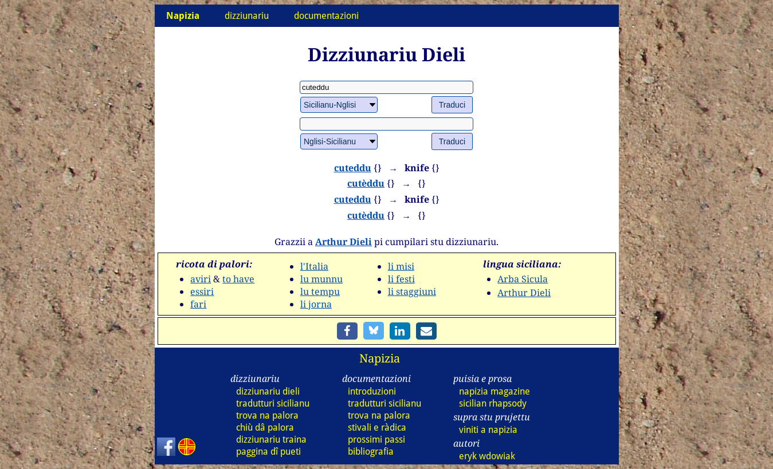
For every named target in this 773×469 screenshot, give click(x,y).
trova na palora (267, 415)
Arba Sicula (522, 279)
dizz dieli (268, 391)
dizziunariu (247, 15)
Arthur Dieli (343, 241)
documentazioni (326, 15)
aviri (200, 279)
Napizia (379, 358)
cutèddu (365, 183)
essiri (202, 291)
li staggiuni (412, 291)
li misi (401, 266)
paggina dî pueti (268, 451)
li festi (401, 279)
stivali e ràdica (377, 427)
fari (198, 304)
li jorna (316, 304)
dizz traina (271, 439)
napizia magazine (494, 391)
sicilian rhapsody (493, 403)
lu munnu (321, 279)
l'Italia (314, 266)
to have (238, 279)
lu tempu (320, 291)
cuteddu (352, 167)
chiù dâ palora (265, 427)
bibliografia (371, 451)
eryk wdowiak (487, 456)
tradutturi (272, 403)
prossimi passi (376, 439)
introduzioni (372, 391)
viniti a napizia (488, 429)
